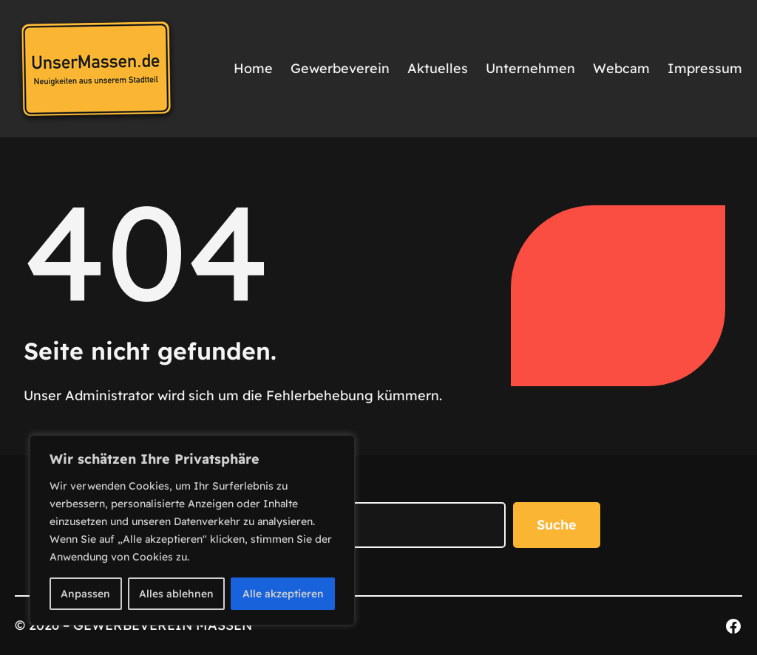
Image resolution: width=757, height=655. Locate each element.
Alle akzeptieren (283, 593)
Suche (557, 524)
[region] (192, 530)
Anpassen (85, 593)
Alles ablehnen (176, 593)
